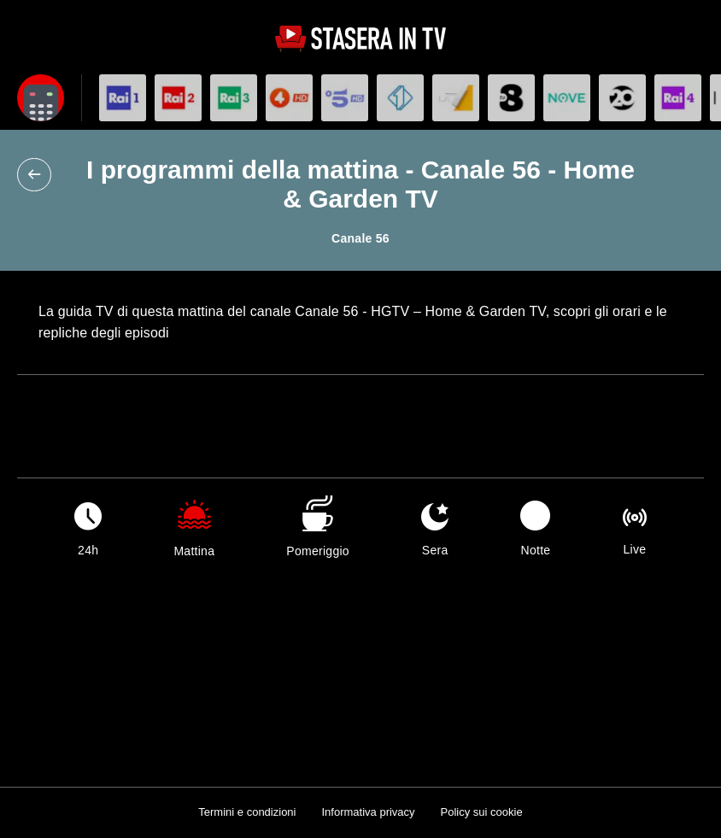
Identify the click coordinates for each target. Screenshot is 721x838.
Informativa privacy (367, 812)
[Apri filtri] (40, 97)
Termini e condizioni (247, 812)
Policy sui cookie (482, 812)
